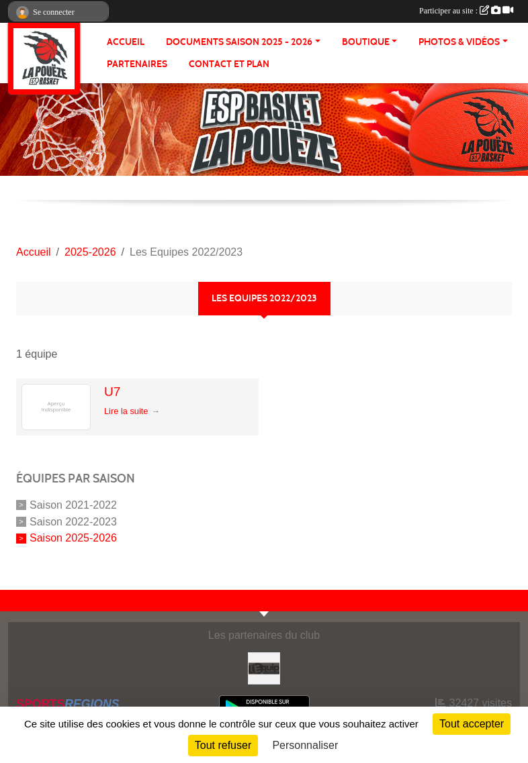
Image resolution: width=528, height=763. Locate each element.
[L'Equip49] (264, 667)
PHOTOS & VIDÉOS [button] (459, 42)
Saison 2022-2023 (73, 521)
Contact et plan (229, 64)
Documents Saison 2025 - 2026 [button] (239, 42)
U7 (112, 392)
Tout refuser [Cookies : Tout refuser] (223, 745)
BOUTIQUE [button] (366, 42)
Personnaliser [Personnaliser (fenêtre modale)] (305, 745)
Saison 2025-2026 (73, 538)
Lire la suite (126, 411)
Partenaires (137, 64)
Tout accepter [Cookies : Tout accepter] (471, 723)
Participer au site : (466, 10)
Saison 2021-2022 (73, 505)
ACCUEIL (125, 42)
